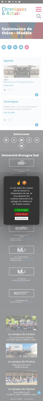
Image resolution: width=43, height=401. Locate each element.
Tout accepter (21, 210)
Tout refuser (21, 214)
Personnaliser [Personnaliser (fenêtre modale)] (21, 218)
